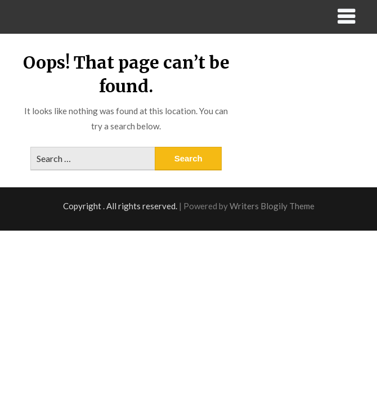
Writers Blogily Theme (272, 206)
